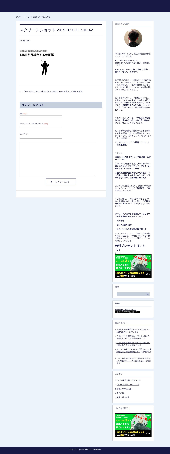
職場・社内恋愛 (123, 397)
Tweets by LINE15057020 (125, 310)
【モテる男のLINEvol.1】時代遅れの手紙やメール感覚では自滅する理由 (52, 91)
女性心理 (120, 393)
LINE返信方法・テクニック (128, 385)
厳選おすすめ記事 (124, 389)
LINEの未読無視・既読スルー (129, 380)
